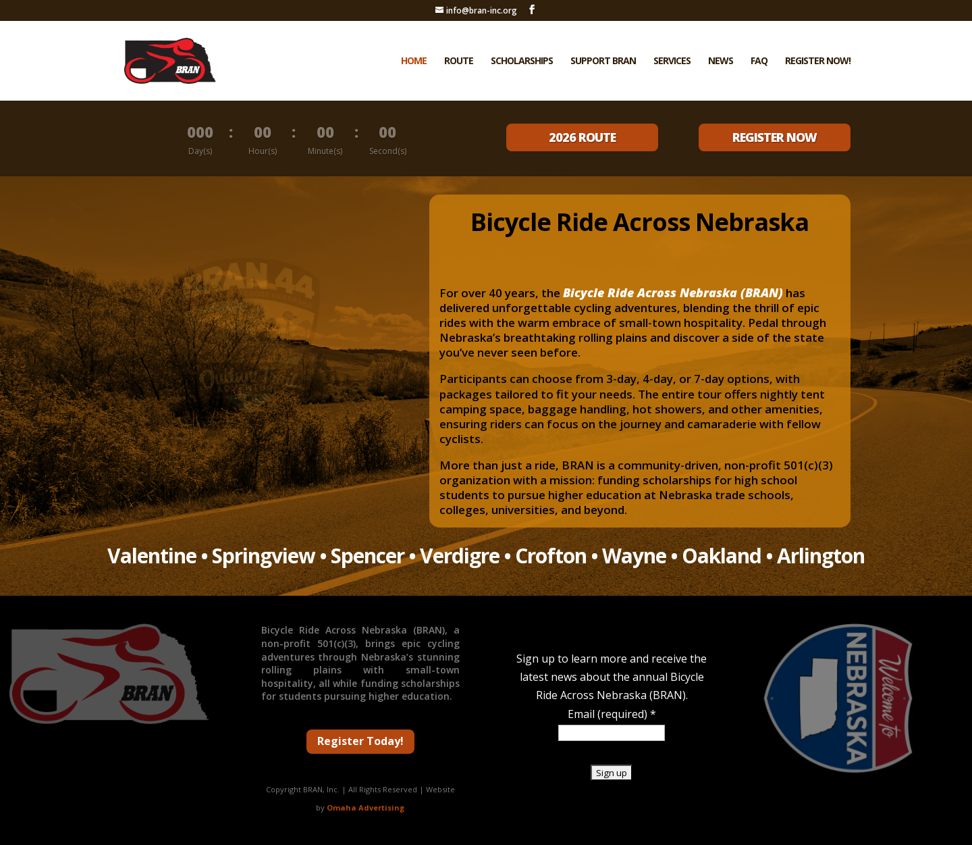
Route (458, 61)
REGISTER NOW (774, 137)
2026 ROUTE (582, 137)
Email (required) (612, 714)
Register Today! (360, 741)
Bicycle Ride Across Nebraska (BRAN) (673, 292)
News (720, 61)
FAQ (759, 61)
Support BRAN (603, 61)
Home (414, 61)
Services (672, 61)
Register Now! (817, 61)
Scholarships (522, 61)
